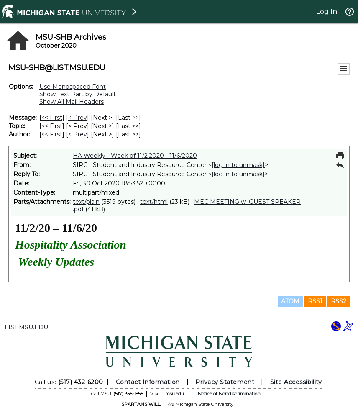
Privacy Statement (224, 382)
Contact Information (148, 382)
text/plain (86, 201)
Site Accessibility (296, 382)
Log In (326, 11)
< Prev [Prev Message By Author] (77, 134)
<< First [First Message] (51, 117)
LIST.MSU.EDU (26, 327)
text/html (154, 201)
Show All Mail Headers (71, 101)
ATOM (290, 301)
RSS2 (338, 301)
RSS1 (315, 301)
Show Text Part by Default (77, 94)
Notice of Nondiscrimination (229, 394)
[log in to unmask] (238, 165)
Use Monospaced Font (72, 86)
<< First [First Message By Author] (51, 134)
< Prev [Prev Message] (77, 117)
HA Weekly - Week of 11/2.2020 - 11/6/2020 (135, 155)
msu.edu (174, 394)
